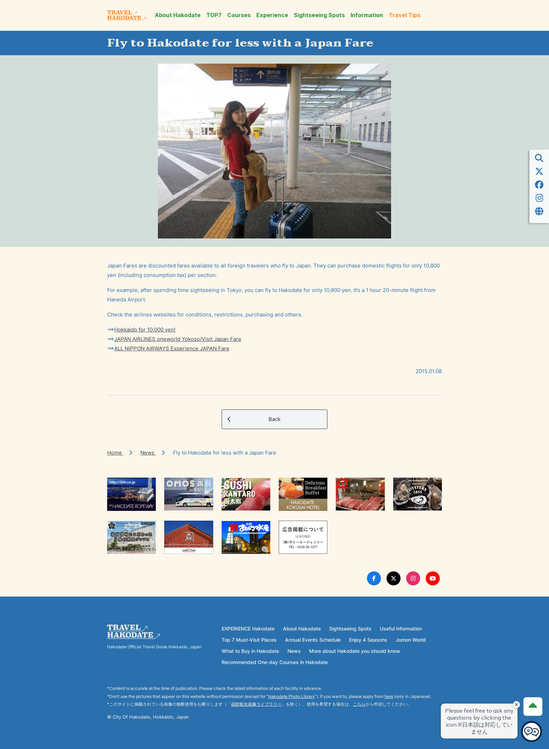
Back (254, 419)
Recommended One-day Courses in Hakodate (275, 662)
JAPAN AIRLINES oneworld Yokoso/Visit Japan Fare (177, 339)
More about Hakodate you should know (354, 651)
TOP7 (214, 15)
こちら (359, 704)
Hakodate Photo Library (291, 696)
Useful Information (401, 629)
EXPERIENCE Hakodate (248, 629)
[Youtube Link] (433, 578)
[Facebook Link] (374, 578)
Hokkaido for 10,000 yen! (144, 329)
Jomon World (411, 640)
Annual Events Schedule (313, 640)
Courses (239, 15)
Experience (272, 15)
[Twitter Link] (394, 578)
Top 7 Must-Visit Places (249, 640)
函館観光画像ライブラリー (256, 704)
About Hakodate (178, 15)
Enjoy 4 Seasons (368, 640)
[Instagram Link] (413, 578)
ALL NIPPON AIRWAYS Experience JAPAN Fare (171, 348)
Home (115, 452)
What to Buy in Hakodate (250, 651)
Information (366, 15)
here (388, 696)
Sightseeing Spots (319, 15)
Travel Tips (405, 15)
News (148, 452)
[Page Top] (532, 705)
